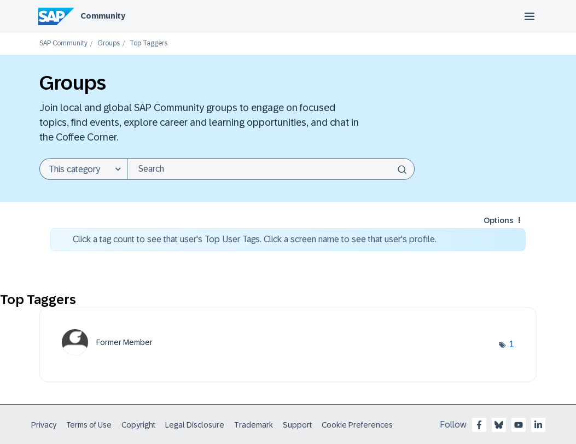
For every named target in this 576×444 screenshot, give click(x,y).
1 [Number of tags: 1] (511, 344)
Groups (108, 43)
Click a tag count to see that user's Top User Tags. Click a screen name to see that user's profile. (255, 239)
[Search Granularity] (83, 169)
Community (102, 15)
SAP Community (63, 43)
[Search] (271, 169)
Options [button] (498, 220)
